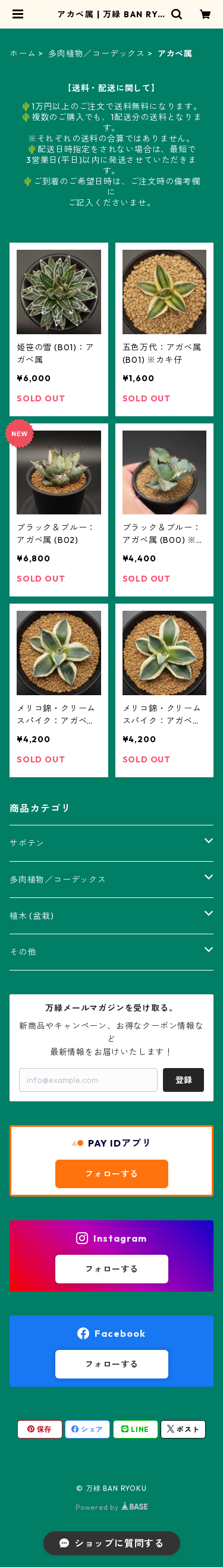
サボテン (27, 843)
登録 (183, 1080)
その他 (23, 952)
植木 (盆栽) (32, 915)
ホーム (23, 53)
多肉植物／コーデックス (96, 53)
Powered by (111, 1507)
